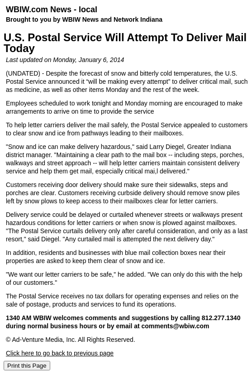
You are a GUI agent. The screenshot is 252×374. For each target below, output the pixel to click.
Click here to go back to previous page (60, 353)
